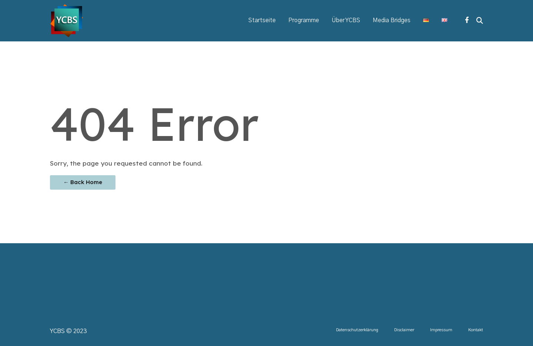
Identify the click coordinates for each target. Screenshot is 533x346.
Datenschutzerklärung (357, 330)
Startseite (262, 20)
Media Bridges (391, 20)
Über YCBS (346, 20)
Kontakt (475, 330)
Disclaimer (404, 330)
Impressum (441, 330)
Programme (303, 20)
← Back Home (82, 182)
